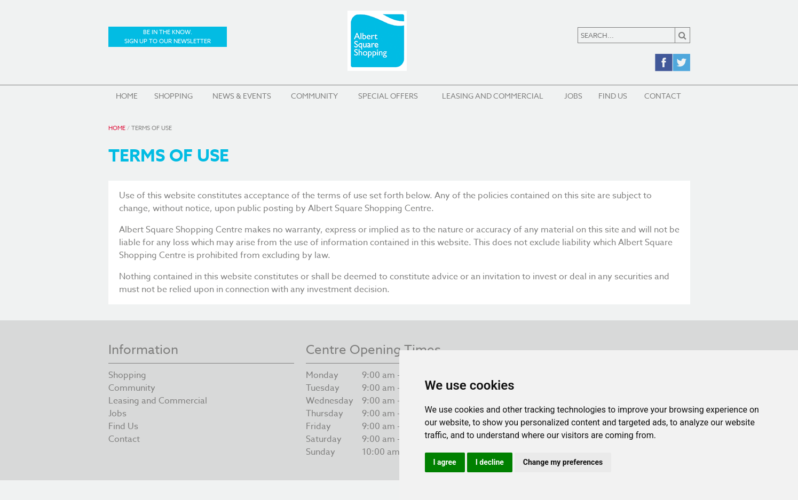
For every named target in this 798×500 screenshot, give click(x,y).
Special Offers (388, 96)
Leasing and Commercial (492, 96)
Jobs (573, 96)
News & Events (241, 96)
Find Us (612, 96)
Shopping (173, 96)
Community (314, 96)
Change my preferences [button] (563, 462)
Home (127, 96)
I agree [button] (444, 462)
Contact (662, 96)
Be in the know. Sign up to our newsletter (167, 37)
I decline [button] (490, 462)
